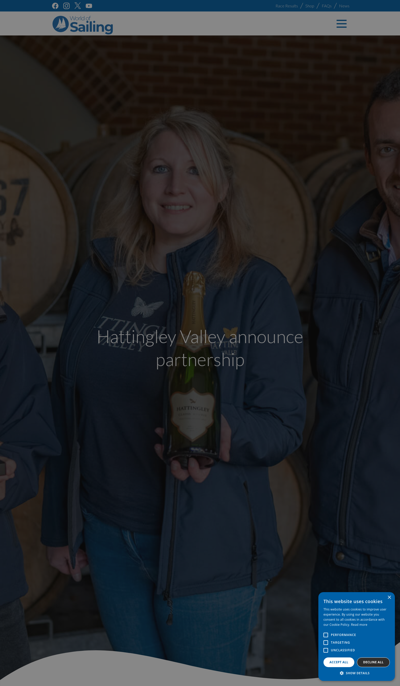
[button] (356, 673)
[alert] (200, 343)
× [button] (389, 598)
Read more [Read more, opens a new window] (359, 624)
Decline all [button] (373, 662)
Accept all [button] (339, 662)
